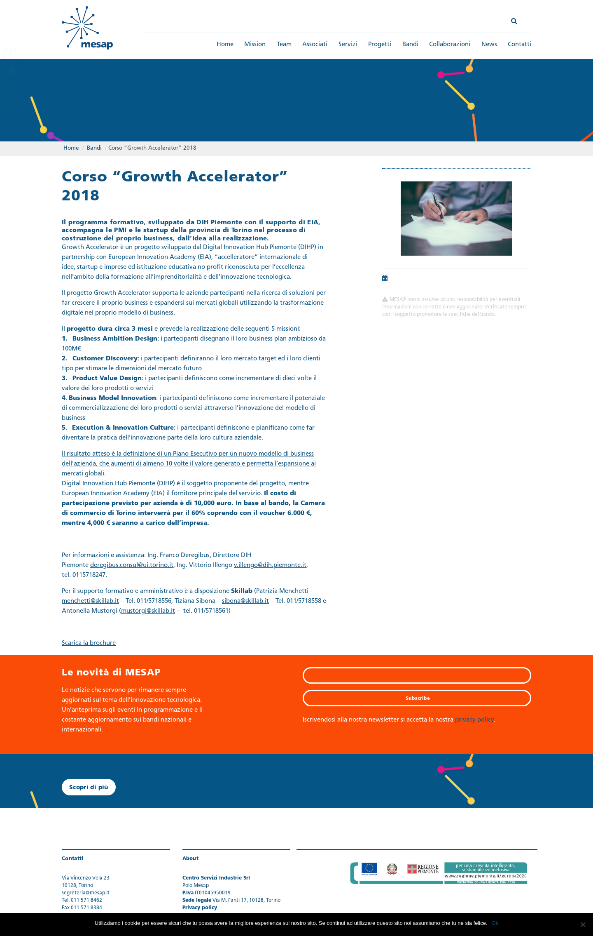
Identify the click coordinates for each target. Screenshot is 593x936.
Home (225, 45)
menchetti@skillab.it (90, 602)
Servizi (348, 45)
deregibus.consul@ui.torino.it (131, 566)
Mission (255, 45)
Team (284, 45)
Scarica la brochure (89, 644)
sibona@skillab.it (245, 602)
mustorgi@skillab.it (148, 612)
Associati (314, 45)
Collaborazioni (449, 45)
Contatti (519, 45)
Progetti (379, 45)
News (489, 45)
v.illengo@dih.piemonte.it (270, 566)
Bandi (410, 45)
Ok (495, 923)
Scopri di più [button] (88, 788)
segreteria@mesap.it (86, 893)
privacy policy (474, 720)
